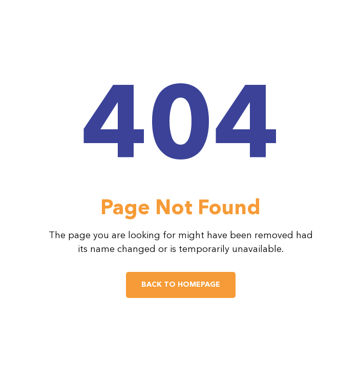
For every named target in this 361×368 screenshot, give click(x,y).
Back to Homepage (180, 284)
